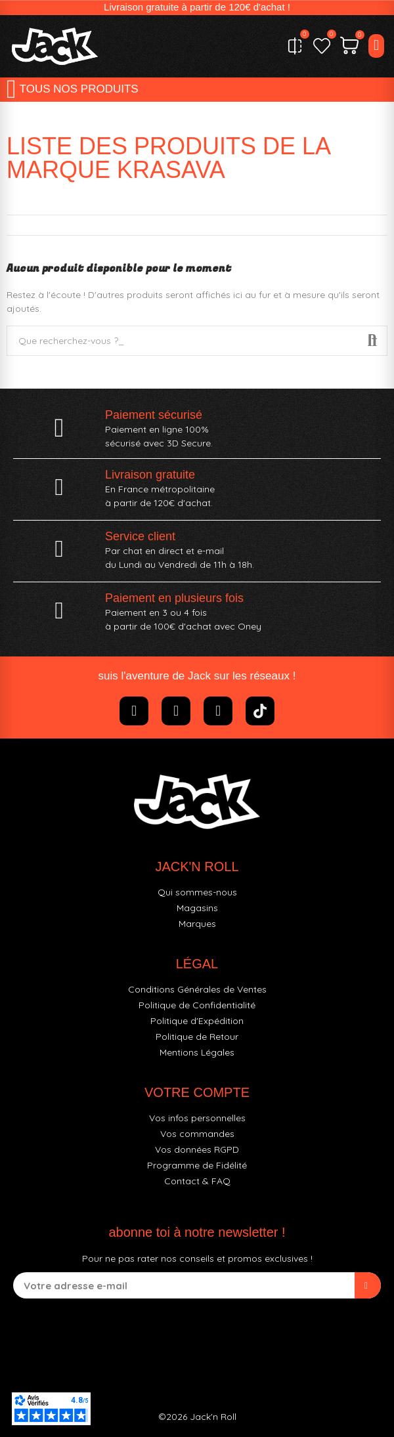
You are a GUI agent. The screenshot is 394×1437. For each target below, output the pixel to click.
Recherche (372, 341)
